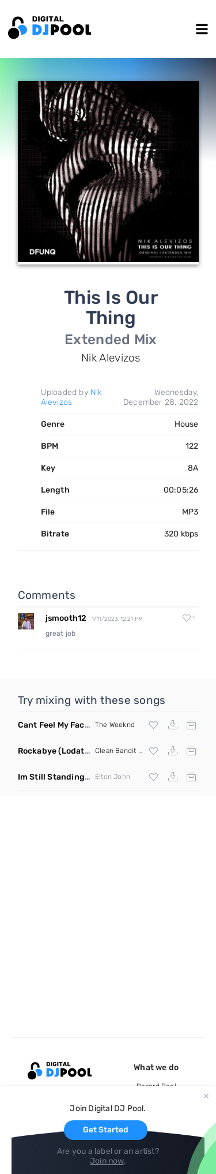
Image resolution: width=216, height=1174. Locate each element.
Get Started (105, 1130)
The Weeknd (115, 725)
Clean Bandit (115, 751)
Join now (107, 1161)
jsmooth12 (66, 618)
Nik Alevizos (72, 397)
